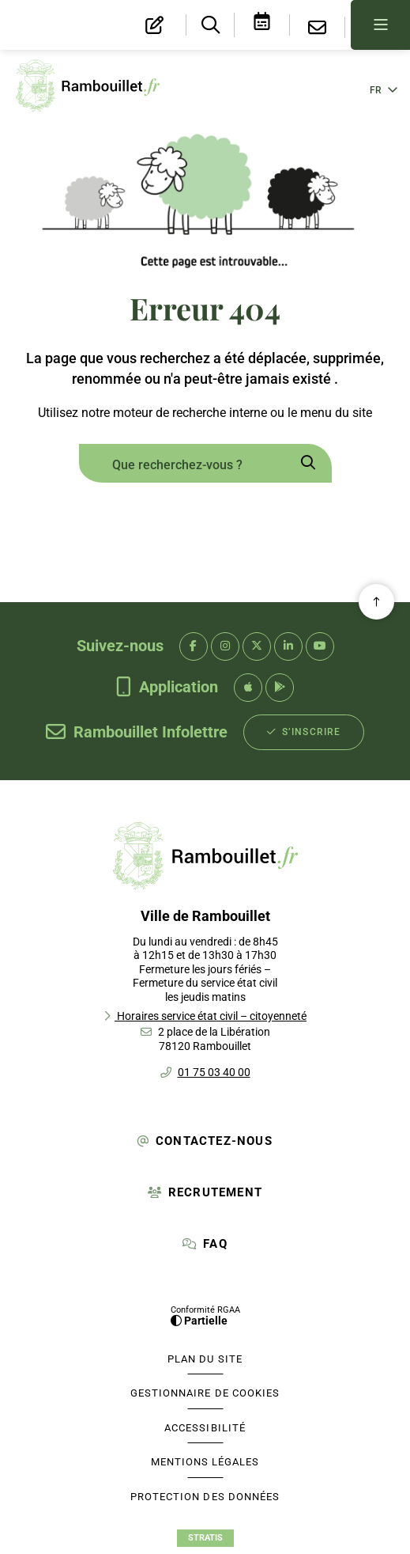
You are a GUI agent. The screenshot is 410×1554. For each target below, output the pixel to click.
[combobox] (182, 465)
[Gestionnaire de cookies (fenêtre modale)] (205, 1393)
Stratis (205, 1538)
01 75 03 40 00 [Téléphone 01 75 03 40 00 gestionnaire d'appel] (214, 1072)
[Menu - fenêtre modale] (380, 25)
